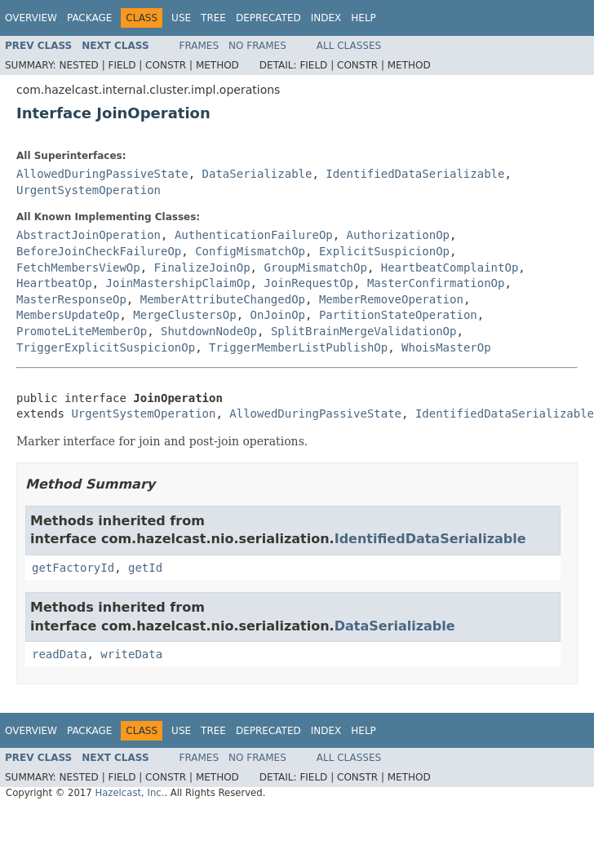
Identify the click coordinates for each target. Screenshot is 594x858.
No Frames (257, 45)
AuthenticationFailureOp (254, 234)
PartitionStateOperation (398, 314)
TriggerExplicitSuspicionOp (105, 347)
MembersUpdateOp (67, 314)
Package (89, 18)
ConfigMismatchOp (250, 251)
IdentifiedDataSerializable (415, 173)
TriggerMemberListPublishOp (298, 347)
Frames (199, 45)
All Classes (349, 45)
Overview (31, 18)
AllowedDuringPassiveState (102, 173)
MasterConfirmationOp (436, 283)
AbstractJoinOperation (88, 234)
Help (363, 18)
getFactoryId (73, 567)
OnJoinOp (277, 314)
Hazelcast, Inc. (129, 792)
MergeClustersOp (184, 314)
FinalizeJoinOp (202, 267)
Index (326, 18)
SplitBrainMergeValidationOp (364, 331)
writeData (131, 654)
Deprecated (268, 18)
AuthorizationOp (398, 234)
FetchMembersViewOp (78, 267)
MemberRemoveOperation (391, 299)
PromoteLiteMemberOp (81, 331)
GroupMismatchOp (315, 267)
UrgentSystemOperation (88, 190)
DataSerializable (257, 173)
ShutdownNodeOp (209, 331)
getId (145, 567)
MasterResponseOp (71, 299)
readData (59, 654)
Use (181, 18)
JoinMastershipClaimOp (178, 283)
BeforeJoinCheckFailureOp (98, 251)
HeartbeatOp (54, 283)
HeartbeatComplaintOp (450, 267)
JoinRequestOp (308, 283)
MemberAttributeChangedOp (222, 299)
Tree (213, 18)
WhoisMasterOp (446, 347)
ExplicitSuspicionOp (384, 251)
